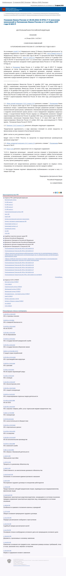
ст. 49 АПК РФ (7, 542)
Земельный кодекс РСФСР (12, 291)
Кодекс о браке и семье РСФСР (14, 301)
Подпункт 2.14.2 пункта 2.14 (15, 125)
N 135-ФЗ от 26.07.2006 (9, 388)
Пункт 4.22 (9, 149)
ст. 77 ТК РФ (6, 511)
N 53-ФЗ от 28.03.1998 (9, 443)
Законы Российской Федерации (14, 238)
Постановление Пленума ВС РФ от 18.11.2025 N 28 (19, 267)
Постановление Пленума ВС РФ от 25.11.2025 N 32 (19, 248)
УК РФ (7, 231)
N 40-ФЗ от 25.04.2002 (9, 326)
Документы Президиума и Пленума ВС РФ (17, 246)
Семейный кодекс (10, 228)
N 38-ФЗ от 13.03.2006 (9, 363)
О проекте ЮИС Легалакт (22, 2)
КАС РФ (7, 214)
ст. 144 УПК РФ (7, 517)
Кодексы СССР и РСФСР (12, 280)
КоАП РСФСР (9, 296)
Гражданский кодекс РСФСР (13, 286)
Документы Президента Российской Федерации (19, 240)
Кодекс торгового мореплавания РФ (15, 221)
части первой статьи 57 (54, 53)
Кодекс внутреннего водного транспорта (17, 219)
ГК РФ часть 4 (9, 209)
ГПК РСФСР (8, 284)
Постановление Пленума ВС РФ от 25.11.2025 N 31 (19, 251)
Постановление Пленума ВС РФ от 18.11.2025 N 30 (19, 265)
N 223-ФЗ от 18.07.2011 (9, 406)
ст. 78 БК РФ (6, 487)
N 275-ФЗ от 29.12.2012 (9, 345)
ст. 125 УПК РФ (7, 524)
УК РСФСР (8, 303)
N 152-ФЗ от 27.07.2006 (9, 425)
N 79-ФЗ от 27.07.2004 (9, 338)
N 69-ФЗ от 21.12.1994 (8, 320)
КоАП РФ (7, 216)
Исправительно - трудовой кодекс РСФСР (17, 294)
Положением (54, 103)
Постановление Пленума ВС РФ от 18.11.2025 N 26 (19, 272)
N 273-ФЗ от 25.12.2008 (9, 357)
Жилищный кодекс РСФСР (13, 289)
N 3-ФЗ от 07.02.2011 (8, 375)
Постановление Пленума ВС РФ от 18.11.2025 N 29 (19, 262)
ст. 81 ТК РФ (6, 480)
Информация (7, 2)
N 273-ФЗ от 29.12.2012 (9, 332)
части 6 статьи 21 (29, 57)
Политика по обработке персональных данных (21, 565)
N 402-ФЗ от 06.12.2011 (9, 382)
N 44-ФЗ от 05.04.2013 (9, 431)
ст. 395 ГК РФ (6, 468)
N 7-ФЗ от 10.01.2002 (8, 369)
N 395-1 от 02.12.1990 (8, 450)
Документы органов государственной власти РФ (19, 244)
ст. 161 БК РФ (6, 505)
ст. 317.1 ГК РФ (7, 462)
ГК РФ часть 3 (9, 207)
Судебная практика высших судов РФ (16, 236)
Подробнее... (59, 277)
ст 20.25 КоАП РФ (8, 474)
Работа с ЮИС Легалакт (40, 2)
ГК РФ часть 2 (9, 204)
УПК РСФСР (8, 306)
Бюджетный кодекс (10, 199)
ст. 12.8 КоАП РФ (7, 495)
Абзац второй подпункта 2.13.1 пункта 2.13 (21, 103)
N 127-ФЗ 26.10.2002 (8, 419)
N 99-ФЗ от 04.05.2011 (9, 394)
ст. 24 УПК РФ (7, 530)
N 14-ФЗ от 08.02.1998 (9, 400)
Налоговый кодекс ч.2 (11, 226)
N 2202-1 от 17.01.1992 (8, 413)
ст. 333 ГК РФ (6, 456)
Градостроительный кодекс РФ (14, 211)
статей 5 (16, 51)
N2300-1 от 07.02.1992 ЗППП (10, 351)
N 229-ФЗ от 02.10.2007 (9, 437)
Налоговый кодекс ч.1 (11, 223)
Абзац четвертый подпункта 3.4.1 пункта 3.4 (21, 143)
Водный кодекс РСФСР (11, 282)
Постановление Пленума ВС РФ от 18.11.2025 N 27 (19, 270)
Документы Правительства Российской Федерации (20, 242)
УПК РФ (7, 233)
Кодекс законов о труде (12, 298)
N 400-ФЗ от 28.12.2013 (9, 314)
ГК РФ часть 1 (9, 202)
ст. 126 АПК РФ (7, 536)
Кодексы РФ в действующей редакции (16, 197)
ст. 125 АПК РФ (7, 550)
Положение (16, 67)
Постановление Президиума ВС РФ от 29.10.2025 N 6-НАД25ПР (23, 274)
